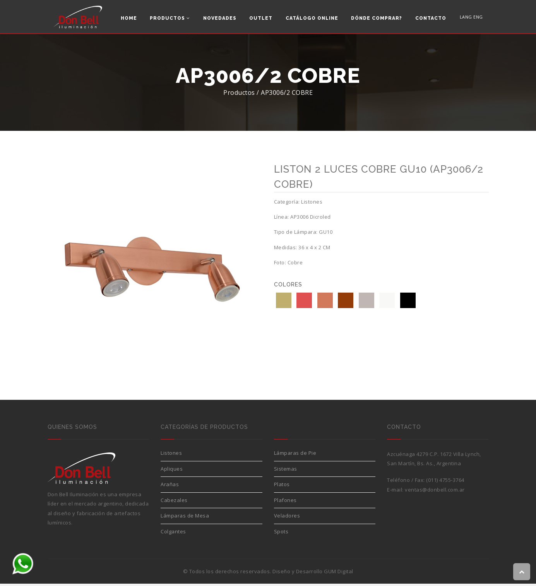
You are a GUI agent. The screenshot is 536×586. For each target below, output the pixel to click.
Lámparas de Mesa (185, 517)
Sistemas (285, 471)
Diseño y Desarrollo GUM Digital (312, 573)
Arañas (170, 486)
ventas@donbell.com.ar (435, 491)
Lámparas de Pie (295, 455)
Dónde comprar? (376, 18)
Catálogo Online (312, 18)
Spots (281, 533)
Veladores (287, 517)
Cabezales (174, 502)
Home (129, 18)
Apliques (172, 471)
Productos (170, 18)
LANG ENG (471, 18)
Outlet (260, 18)
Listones (171, 455)
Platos (282, 486)
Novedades (219, 18)
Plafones (285, 502)
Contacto (430, 18)
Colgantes (173, 533)
